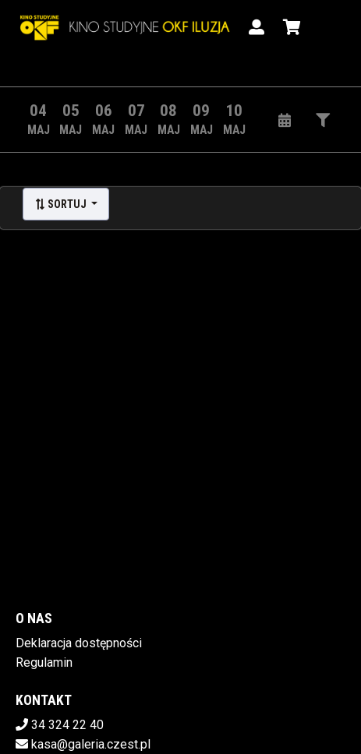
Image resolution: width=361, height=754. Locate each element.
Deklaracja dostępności (79, 643)
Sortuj (61, 204)
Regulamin (44, 662)
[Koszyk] (289, 27)
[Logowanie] (256, 27)
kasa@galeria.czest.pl (90, 744)
